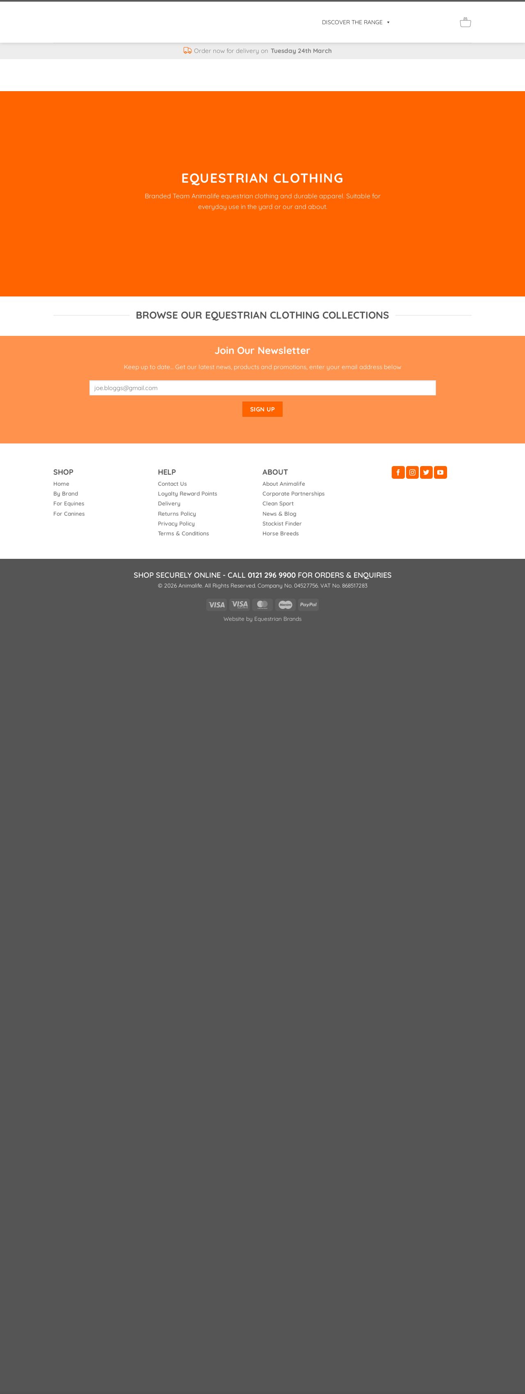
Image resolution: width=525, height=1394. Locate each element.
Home (61, 483)
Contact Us (172, 483)
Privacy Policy (176, 523)
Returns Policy (177, 513)
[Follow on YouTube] (440, 472)
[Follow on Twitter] (426, 472)
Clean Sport (278, 503)
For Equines (68, 503)
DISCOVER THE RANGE (356, 22)
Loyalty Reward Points (187, 493)
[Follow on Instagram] (412, 472)
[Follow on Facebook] (398, 472)
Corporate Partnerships (293, 493)
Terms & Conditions (183, 533)
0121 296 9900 (272, 575)
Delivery (169, 503)
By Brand (65, 493)
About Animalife (283, 483)
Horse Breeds (280, 533)
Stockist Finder (282, 523)
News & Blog (279, 513)
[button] (411, 22)
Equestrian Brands (277, 618)
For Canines (69, 513)
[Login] (429, 22)
